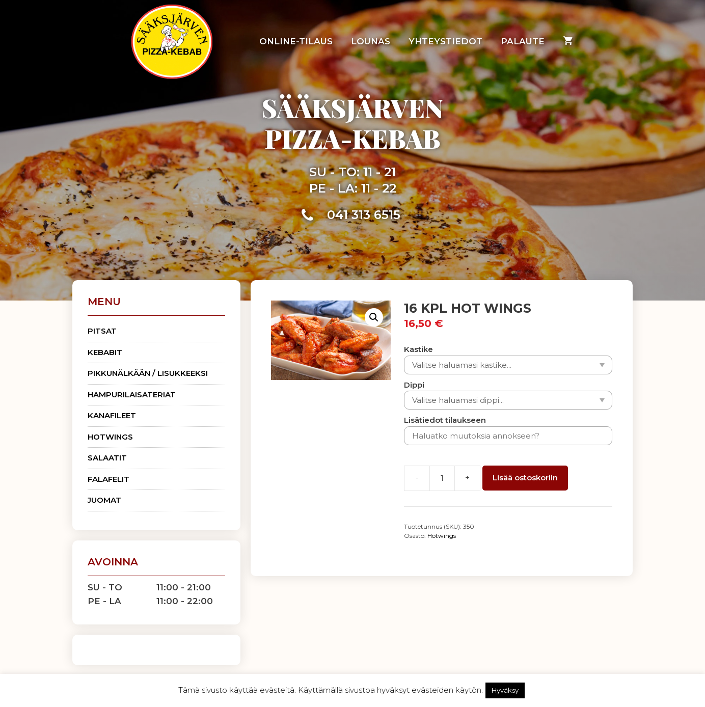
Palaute (523, 41)
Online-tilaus (296, 41)
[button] (374, 317)
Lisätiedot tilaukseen (445, 420)
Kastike (418, 349)
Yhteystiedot (445, 41)
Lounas (370, 41)
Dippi (414, 385)
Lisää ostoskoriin (525, 477)
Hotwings (441, 535)
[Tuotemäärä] (442, 478)
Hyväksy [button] (505, 690)
